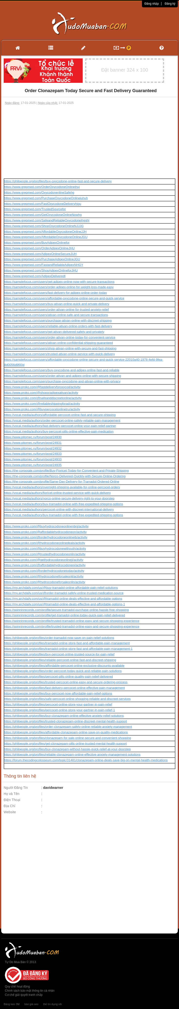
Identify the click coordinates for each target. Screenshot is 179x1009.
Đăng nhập (151, 3)
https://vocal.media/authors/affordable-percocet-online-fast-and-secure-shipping (60, 415)
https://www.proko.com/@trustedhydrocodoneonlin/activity (44, 554)
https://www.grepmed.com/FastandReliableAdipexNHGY (43, 265)
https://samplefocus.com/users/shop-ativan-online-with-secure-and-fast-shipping (60, 348)
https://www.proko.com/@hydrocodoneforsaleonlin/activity (44, 582)
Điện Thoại (12, 800)
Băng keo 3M (12, 1004)
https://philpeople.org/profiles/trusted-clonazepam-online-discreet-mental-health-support (65, 721)
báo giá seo (31, 1004)
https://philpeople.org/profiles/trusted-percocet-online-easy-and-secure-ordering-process (66, 682)
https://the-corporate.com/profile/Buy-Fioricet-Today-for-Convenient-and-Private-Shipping (66, 470)
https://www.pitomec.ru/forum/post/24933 (33, 454)
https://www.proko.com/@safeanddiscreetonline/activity (42, 398)
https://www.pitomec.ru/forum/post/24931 (33, 443)
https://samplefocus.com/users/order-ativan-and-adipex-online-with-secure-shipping (62, 376)
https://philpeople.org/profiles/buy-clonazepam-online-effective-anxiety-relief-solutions (64, 715)
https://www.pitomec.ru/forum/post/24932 (33, 448)
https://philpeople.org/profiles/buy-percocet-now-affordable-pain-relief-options (58, 693)
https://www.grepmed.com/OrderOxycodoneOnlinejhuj (42, 187)
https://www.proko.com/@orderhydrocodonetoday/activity (44, 571)
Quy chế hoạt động (17, 986)
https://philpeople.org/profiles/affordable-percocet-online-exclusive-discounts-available (64, 665)
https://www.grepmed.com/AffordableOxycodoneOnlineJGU (46, 237)
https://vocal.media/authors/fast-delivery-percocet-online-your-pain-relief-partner (60, 426)
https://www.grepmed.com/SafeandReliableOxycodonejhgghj (46, 220)
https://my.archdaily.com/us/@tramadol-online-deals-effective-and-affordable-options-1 (64, 604)
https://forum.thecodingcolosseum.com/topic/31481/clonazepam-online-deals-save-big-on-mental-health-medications (86, 760)
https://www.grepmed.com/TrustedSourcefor (35, 209)
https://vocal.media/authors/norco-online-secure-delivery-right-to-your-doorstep (59, 498)
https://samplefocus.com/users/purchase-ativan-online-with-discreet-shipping (58, 320)
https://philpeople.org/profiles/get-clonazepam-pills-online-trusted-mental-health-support (65, 743)
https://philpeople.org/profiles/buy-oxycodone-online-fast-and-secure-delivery (58, 181)
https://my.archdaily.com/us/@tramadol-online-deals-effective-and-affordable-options (63, 598)
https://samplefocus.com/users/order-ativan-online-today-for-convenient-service (59, 337)
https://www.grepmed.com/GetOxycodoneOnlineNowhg (43, 215)
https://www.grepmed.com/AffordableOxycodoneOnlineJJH (45, 231)
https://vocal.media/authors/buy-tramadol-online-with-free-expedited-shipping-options (63, 504)
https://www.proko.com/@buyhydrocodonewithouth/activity (45, 548)
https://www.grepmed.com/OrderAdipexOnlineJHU (39, 248)
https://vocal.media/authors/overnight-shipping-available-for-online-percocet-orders (62, 487)
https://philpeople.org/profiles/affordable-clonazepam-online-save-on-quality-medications (66, 732)
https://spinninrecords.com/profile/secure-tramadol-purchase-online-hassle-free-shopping (66, 610)
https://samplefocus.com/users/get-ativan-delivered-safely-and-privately (54, 332)
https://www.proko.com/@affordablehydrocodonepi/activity (45, 565)
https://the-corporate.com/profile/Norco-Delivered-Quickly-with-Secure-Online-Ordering (65, 476)
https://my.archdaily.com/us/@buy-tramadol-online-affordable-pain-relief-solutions (61, 587)
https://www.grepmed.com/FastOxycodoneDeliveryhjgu (42, 204)
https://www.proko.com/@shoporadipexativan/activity (41, 392)
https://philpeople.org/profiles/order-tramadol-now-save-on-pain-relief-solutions (59, 638)
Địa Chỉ (9, 806)
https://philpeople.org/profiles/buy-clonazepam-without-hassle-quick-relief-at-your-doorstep (67, 749)
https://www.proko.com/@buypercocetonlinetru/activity (42, 409)
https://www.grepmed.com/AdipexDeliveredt (34, 276)
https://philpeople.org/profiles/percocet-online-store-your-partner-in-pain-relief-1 (59, 710)
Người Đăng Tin (16, 788)
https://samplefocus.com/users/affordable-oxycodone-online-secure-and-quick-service (64, 298)
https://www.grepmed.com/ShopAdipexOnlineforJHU (41, 270)
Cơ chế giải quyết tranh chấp (23, 995)
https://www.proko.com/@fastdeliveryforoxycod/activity (42, 387)
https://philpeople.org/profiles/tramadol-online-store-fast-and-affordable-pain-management (67, 643)
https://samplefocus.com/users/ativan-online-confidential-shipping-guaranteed (58, 343)
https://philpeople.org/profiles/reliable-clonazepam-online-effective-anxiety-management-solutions (72, 754)
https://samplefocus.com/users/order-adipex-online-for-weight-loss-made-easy (59, 287)
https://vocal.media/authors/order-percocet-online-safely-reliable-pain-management (62, 420)
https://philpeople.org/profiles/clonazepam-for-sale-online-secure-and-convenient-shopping (67, 738)
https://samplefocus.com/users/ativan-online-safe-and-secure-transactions (56, 315)
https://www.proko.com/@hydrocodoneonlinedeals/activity (44, 543)
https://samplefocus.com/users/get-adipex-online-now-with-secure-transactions (59, 281)
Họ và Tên (12, 794)
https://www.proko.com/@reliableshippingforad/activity (42, 403)
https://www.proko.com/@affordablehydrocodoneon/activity (45, 532)
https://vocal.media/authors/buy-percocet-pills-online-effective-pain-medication (58, 431)
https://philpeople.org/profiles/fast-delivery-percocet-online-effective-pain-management (64, 688)
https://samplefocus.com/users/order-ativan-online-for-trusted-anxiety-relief (56, 309)
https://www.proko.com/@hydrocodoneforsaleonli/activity (43, 576)
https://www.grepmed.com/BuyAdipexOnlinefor (37, 242)
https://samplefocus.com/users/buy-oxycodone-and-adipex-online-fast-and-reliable (61, 370)
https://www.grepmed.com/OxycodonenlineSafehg (39, 192)
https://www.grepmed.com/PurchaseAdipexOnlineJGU (42, 259)
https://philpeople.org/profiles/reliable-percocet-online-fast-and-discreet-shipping (60, 660)
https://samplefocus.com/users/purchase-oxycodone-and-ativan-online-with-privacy (62, 381)
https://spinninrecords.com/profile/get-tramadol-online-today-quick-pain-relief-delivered (64, 615)
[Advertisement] (89, 142)
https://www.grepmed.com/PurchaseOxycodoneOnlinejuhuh (46, 198)
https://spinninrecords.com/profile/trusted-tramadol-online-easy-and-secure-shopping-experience (71, 621)
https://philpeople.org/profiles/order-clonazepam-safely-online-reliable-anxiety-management (68, 726)
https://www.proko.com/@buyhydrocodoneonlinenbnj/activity (46, 526)
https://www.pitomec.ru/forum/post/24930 (33, 437)
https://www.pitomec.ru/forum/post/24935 (33, 465)
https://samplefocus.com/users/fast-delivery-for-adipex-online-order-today (55, 292)
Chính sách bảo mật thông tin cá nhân (29, 990)
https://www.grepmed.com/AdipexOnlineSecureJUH (40, 254)
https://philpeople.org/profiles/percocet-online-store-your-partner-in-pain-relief (58, 704)
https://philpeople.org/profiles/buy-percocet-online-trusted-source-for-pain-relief (59, 654)
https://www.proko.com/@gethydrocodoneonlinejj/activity (43, 560)
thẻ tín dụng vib (52, 1004)
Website (10, 812)
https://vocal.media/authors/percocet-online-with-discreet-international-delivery (59, 509)
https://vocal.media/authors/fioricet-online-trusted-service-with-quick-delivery (57, 493)
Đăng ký (170, 3)
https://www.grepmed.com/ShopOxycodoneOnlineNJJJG (44, 226)
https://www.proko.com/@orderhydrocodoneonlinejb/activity (45, 537)
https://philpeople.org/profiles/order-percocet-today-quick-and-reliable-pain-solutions (63, 671)
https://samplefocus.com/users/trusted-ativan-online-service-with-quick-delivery (59, 354)
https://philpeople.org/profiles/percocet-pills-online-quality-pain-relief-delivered (58, 676)
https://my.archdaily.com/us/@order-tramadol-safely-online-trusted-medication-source (64, 593)
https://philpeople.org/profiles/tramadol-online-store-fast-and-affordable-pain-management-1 (68, 649)
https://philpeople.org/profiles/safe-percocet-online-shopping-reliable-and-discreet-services (67, 699)
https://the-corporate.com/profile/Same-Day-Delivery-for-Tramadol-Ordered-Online (61, 481)
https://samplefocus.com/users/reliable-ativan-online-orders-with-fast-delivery (58, 326)
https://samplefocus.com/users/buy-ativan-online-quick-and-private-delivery (56, 304)
